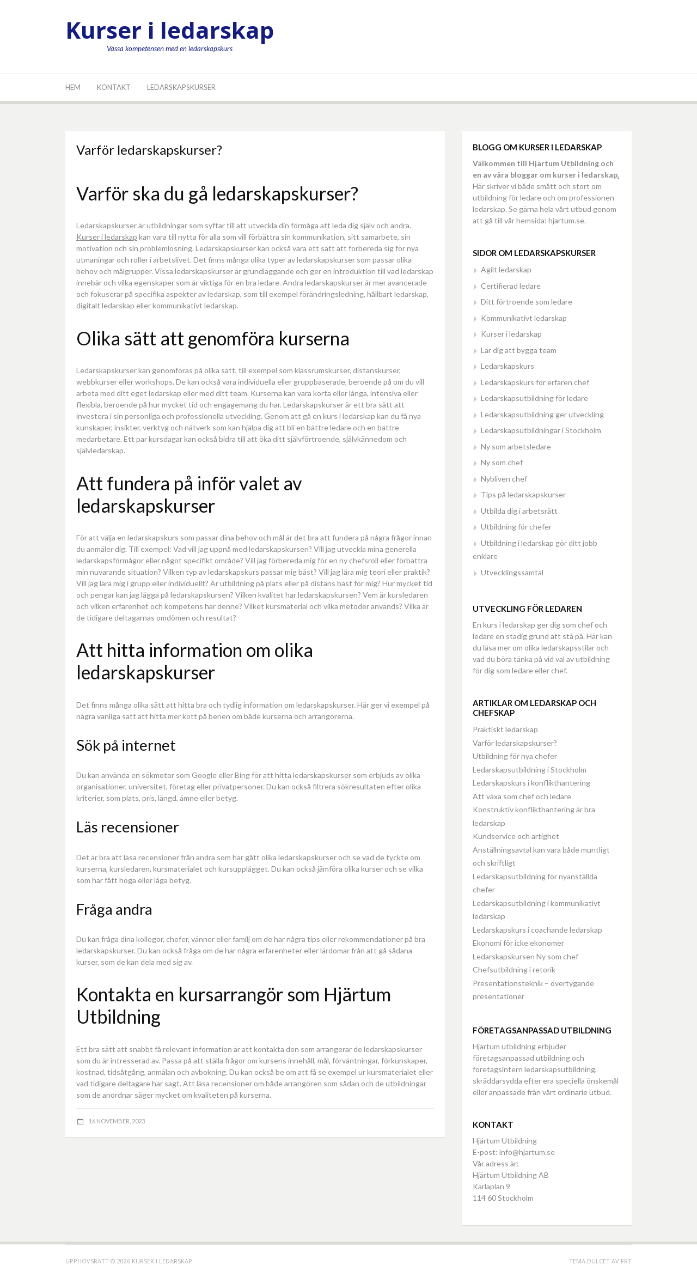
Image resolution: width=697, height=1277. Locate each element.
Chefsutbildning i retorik (514, 969)
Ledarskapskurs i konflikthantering (531, 782)
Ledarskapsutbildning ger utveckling (542, 414)
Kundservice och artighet (516, 836)
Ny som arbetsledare (516, 446)
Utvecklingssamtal (512, 572)
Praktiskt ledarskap (505, 729)
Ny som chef (502, 462)
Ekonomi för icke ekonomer (518, 942)
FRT (626, 1261)
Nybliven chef (504, 478)
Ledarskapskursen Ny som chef (525, 956)
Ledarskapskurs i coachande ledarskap (537, 929)
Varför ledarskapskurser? (515, 742)
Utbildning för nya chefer (515, 756)
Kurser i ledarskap (169, 29)
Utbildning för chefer (516, 526)
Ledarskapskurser (181, 87)
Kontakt (114, 87)
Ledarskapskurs (507, 365)
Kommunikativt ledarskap (524, 318)
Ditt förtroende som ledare (526, 301)
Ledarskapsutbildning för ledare (534, 398)
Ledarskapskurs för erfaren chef (535, 382)
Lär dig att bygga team (519, 350)
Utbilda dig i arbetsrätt (519, 510)
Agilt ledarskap (506, 269)
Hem (73, 87)
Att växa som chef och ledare (522, 796)
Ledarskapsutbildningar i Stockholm (541, 430)
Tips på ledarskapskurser (523, 494)
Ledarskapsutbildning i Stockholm (529, 769)
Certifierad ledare (511, 285)
